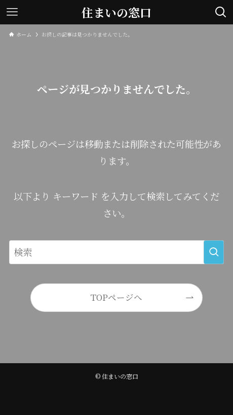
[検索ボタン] (221, 12)
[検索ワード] (116, 252)
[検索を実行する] (214, 252)
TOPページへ (116, 297)
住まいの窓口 (116, 12)
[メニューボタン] (12, 12)
